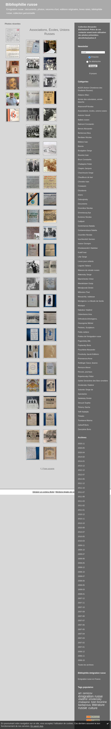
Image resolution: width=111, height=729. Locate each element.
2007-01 (81, 647)
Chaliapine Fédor (85, 164)
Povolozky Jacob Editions (88, 354)
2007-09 (81, 612)
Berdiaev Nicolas (85, 137)
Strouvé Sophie (84, 403)
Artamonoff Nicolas (85, 106)
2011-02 (81, 505)
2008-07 (81, 576)
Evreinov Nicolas (84, 217)
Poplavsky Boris (84, 345)
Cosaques (82, 186)
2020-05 (81, 448)
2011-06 (81, 497)
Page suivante (48, 469)
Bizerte (81, 146)
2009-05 (81, 563)
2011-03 (81, 501)
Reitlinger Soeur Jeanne (88, 363)
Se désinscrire (93, 61)
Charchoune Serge (85, 173)
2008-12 (81, 567)
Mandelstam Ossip (85, 283)
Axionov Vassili (84, 115)
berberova (84, 704)
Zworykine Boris (84, 429)
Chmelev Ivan (83, 182)
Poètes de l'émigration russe (89, 336)
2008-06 (81, 581)
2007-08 (81, 616)
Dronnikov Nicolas (85, 208)
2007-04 (81, 634)
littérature (98, 705)
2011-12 (81, 483)
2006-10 (81, 660)
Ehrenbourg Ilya (84, 213)
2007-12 (81, 598)
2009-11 (81, 545)
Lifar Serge (82, 257)
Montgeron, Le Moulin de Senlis (91, 301)
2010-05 (81, 536)
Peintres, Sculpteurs (86, 328)
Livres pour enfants (85, 261)
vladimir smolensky (90, 698)
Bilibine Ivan (83, 142)
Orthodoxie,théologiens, (87, 319)
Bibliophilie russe (21, 4)
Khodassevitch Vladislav (88, 248)
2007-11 (81, 603)
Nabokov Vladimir (85, 310)
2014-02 (81, 457)
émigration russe (90, 696)
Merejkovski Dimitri (85, 288)
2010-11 (81, 519)
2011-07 (81, 492)
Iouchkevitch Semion (86, 239)
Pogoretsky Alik (84, 341)
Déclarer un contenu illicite (43, 492)
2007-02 (81, 643)
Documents (82, 204)
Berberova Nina (84, 133)
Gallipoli (81, 221)
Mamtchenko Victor (85, 279)
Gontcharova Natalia (86, 226)
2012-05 (81, 479)
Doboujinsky (83, 199)
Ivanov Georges (84, 243)
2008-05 (81, 585)
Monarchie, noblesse (86, 297)
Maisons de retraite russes (88, 270)
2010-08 (81, 528)
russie (82, 708)
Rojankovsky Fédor (85, 376)
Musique (81, 306)
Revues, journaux (85, 372)
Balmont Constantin (86, 124)
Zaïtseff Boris (83, 425)
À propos (93, 73)
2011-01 (81, 510)
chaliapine (84, 701)
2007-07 (81, 620)
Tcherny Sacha (84, 407)
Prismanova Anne (85, 359)
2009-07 (81, 554)
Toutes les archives (85, 665)
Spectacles (82, 394)
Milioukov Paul (84, 292)
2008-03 (81, 589)
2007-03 (81, 638)
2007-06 (81, 625)
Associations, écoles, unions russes (92, 111)
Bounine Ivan (83, 155)
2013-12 (81, 466)
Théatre (81, 416)
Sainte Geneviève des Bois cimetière (93, 381)
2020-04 (81, 452)
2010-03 (81, 541)
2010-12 (81, 514)
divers (80, 195)
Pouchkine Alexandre (86, 350)
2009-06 (81, 559)
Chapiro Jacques (85, 168)
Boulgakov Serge (85, 151)
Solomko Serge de (85, 390)
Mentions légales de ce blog (67, 492)
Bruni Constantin (84, 159)
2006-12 (81, 652)
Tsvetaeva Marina (85, 420)
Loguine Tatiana (84, 266)
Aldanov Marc (83, 95)
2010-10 (81, 523)
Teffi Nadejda (83, 412)
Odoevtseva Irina (85, 314)
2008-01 (81, 594)
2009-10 (81, 550)
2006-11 (81, 656)
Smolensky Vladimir (86, 385)
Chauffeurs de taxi (85, 177)
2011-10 (81, 488)
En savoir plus (36, 726)
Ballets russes (83, 120)
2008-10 (81, 572)
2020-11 (81, 444)
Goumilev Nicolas (85, 235)
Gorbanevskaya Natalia (87, 230)
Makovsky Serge (84, 275)
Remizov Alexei (84, 367)
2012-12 (81, 470)
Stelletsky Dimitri (84, 398)
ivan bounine (99, 701)
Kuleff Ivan (82, 252)
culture (92, 708)
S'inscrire (93, 57)
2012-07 (81, 475)
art (80, 693)
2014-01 (81, 461)
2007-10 (81, 607)
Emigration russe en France (89, 679)
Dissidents (82, 191)
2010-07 (81, 532)
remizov (87, 693)
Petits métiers (83, 332)
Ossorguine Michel (85, 323)
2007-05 (81, 629)
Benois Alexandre (85, 129)
